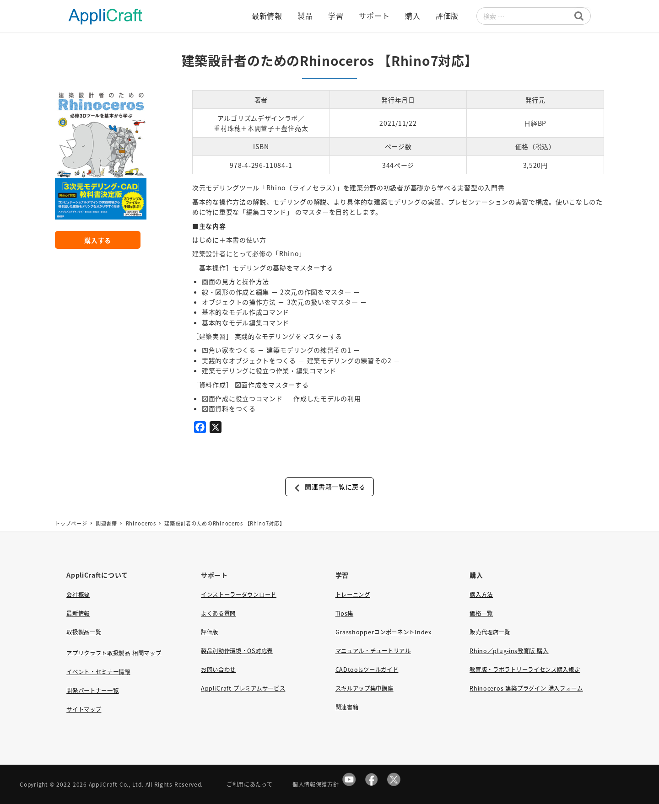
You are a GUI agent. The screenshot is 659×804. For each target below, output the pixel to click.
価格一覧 (481, 613)
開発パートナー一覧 (92, 690)
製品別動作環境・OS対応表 (237, 651)
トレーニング (352, 594)
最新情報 (78, 613)
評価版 (209, 632)
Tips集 (344, 613)
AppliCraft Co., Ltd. (116, 784)
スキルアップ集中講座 (364, 688)
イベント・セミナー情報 (98, 672)
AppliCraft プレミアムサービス (243, 688)
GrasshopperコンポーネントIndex (383, 632)
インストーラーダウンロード (238, 594)
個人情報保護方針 (315, 784)
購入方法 (481, 594)
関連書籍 (347, 707)
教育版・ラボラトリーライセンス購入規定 (525, 669)
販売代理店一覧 (490, 632)
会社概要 (78, 594)
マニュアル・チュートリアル (373, 651)
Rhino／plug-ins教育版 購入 (509, 651)
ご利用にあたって (250, 784)
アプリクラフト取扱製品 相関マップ (113, 653)
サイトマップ (83, 709)
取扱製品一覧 (83, 632)
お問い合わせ (218, 669)
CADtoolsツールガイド (367, 669)
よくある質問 (218, 613)
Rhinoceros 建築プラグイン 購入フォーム (526, 688)
